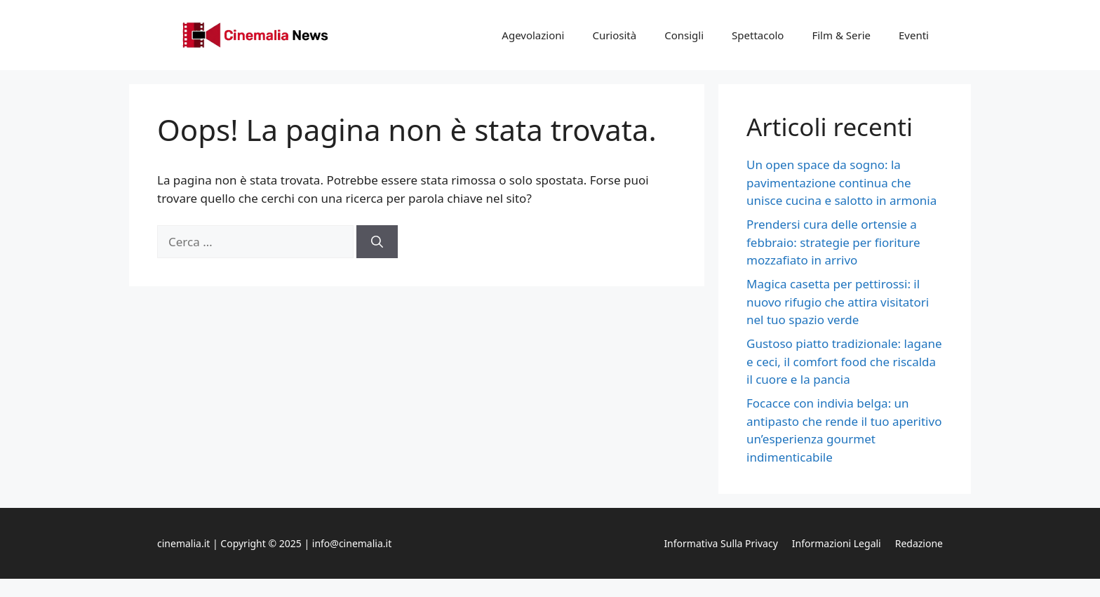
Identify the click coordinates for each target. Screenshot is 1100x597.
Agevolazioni (533, 35)
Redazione (919, 543)
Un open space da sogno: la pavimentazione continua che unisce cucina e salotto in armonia (841, 182)
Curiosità (614, 35)
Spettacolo (758, 35)
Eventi (914, 35)
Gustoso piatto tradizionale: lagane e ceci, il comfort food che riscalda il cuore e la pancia (844, 361)
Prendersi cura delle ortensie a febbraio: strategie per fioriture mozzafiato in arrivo (833, 242)
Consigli (684, 35)
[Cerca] (377, 242)
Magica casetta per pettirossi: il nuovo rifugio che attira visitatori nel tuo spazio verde (837, 302)
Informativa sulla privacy (720, 543)
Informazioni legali (836, 543)
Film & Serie (841, 35)
